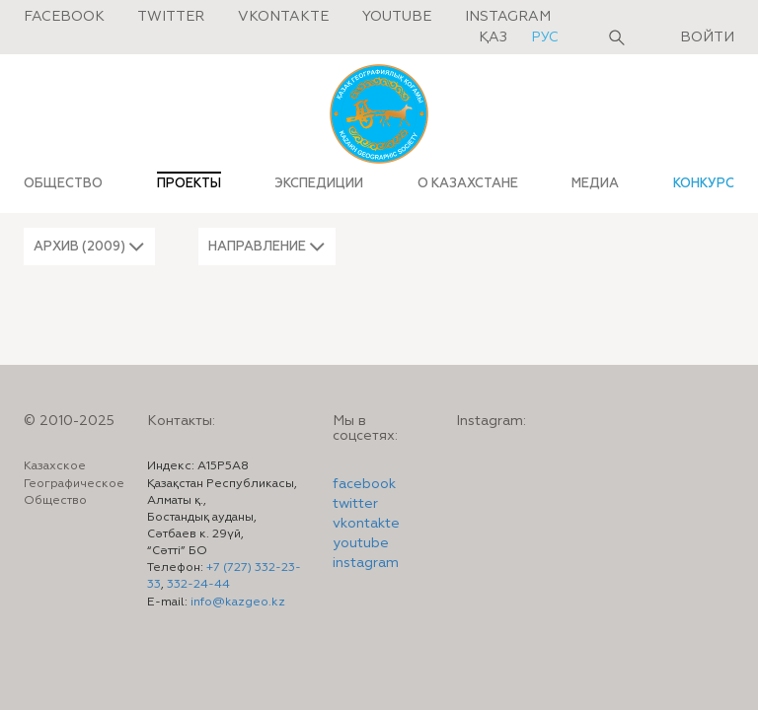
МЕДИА (595, 183)
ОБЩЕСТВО (63, 183)
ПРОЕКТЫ (189, 183)
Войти (707, 37)
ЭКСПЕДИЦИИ (318, 183)
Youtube (396, 17)
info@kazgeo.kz (237, 602)
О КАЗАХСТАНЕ (467, 183)
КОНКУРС (703, 183)
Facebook (64, 17)
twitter (355, 504)
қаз (495, 37)
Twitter (170, 17)
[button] (89, 246)
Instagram (508, 17)
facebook (364, 484)
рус (545, 37)
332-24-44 (198, 585)
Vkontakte (283, 17)
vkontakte (366, 524)
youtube (361, 543)
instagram (366, 563)
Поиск (617, 37)
